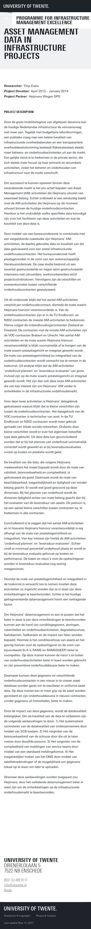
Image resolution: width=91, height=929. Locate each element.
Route (8, 890)
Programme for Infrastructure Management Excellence (53, 20)
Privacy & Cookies (46, 915)
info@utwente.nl (15, 885)
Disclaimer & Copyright (17, 915)
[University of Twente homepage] (26, 6)
